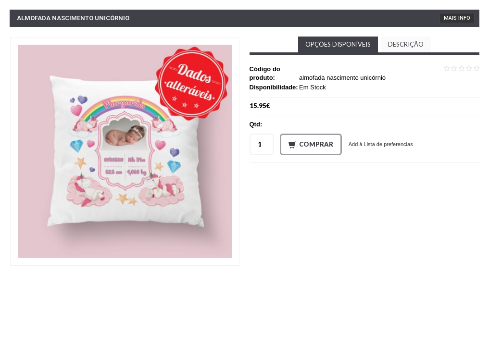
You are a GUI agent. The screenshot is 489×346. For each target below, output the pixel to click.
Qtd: (256, 124)
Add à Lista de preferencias (381, 144)
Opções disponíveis (338, 44)
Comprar (310, 144)
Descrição (406, 44)
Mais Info (457, 18)
